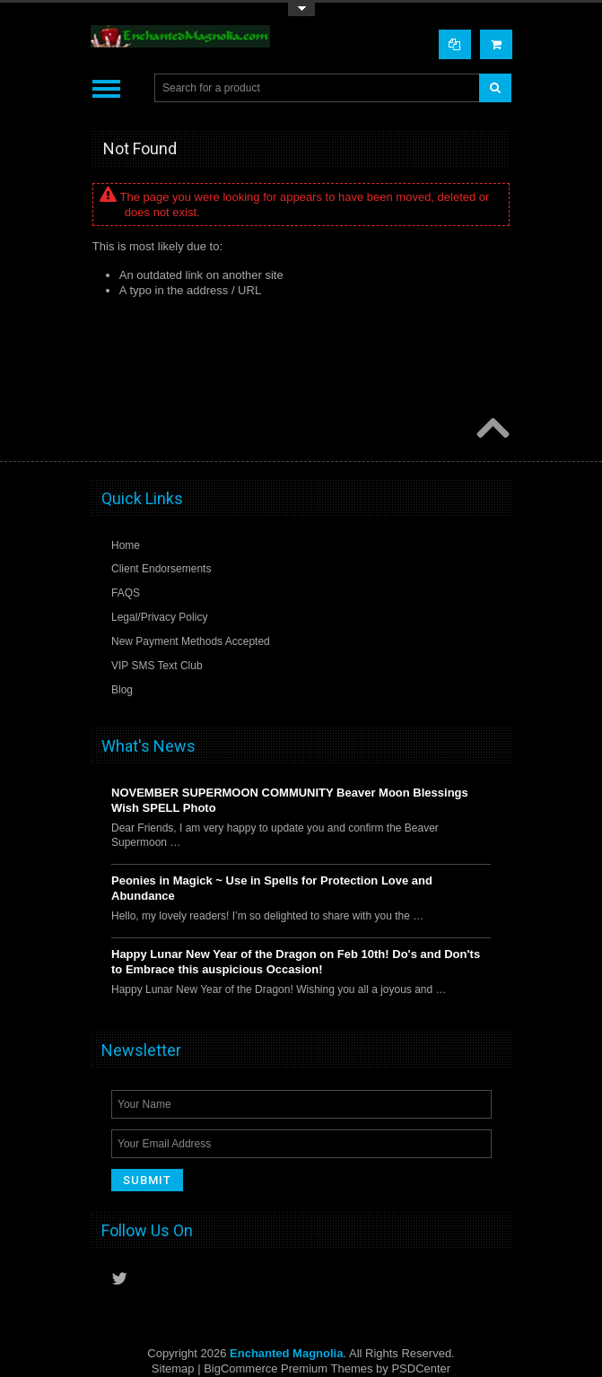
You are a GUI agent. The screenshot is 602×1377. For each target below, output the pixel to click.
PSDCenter (420, 1368)
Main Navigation (106, 88)
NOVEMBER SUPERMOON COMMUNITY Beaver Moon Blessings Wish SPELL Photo (289, 800)
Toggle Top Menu (301, 9)
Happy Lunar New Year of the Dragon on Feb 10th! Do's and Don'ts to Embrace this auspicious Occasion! (295, 961)
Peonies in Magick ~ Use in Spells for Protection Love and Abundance (271, 888)
